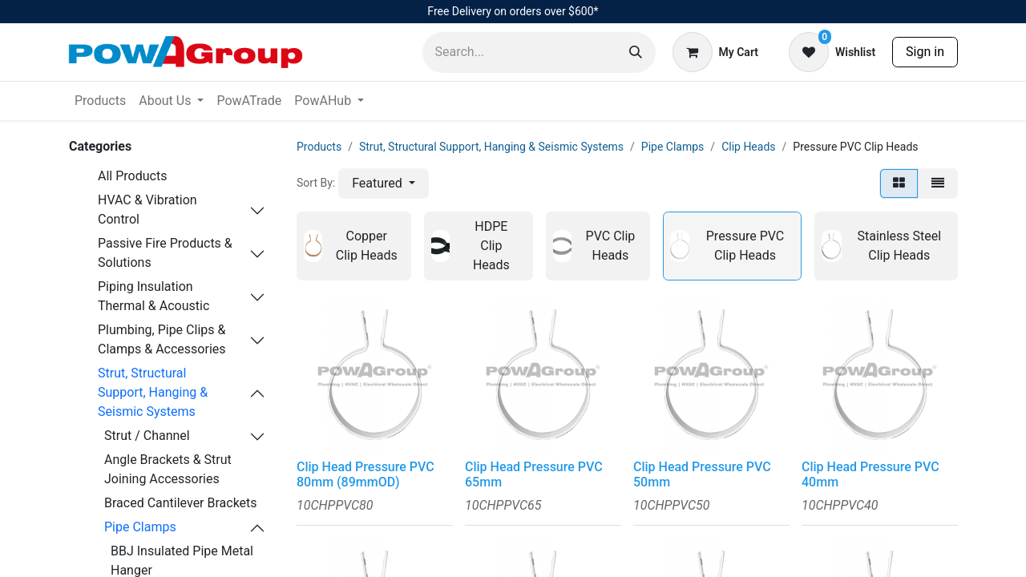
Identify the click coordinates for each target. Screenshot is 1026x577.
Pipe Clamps (140, 527)
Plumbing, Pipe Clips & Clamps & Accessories (162, 339)
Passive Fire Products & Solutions (165, 253)
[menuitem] (100, 101)
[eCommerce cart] (715, 52)
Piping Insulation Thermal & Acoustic (153, 296)
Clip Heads (748, 146)
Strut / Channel (147, 435)
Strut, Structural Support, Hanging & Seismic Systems (153, 392)
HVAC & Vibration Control (147, 209)
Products (319, 146)
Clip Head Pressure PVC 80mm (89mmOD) (365, 474)
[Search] (636, 52)
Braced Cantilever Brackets (180, 502)
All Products (132, 176)
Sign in (925, 51)
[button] (383, 183)
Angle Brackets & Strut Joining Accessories (168, 469)
